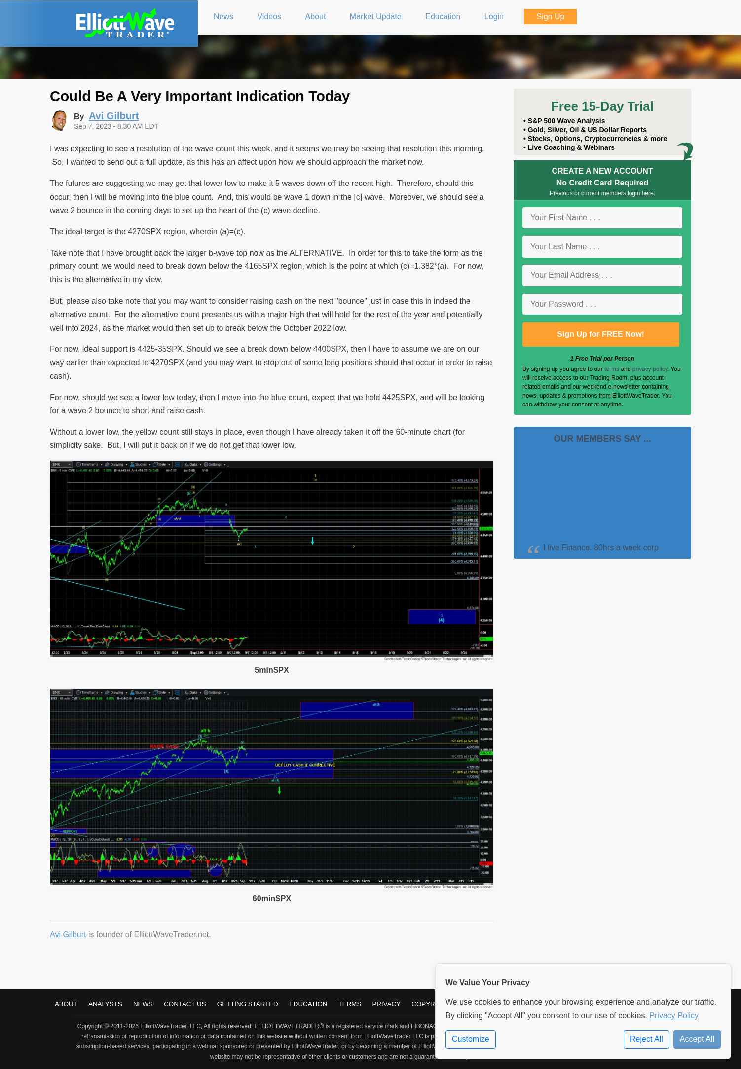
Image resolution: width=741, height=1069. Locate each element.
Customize (470, 1039)
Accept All (697, 1039)
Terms (350, 1004)
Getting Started (247, 1004)
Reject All (646, 1039)
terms (611, 369)
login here (641, 193)
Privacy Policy (674, 1015)
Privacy (386, 1004)
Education (308, 1004)
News (143, 1004)
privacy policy (649, 369)
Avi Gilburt (68, 934)
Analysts (105, 1004)
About (66, 1004)
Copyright (430, 1004)
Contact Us (185, 1004)
